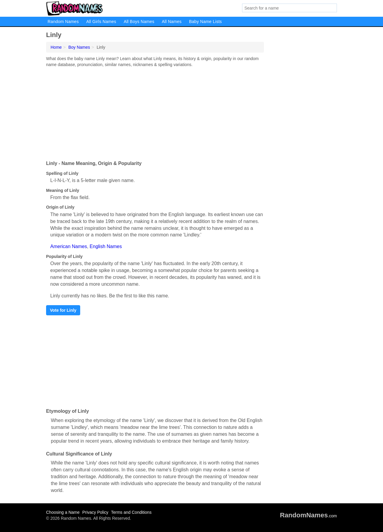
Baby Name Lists (205, 21)
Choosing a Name (63, 512)
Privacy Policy (95, 512)
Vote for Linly (63, 310)
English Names (106, 246)
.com (308, 515)
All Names (172, 21)
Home (56, 47)
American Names (68, 246)
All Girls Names (101, 21)
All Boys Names (139, 21)
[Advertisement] (155, 112)
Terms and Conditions (131, 512)
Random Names (63, 21)
